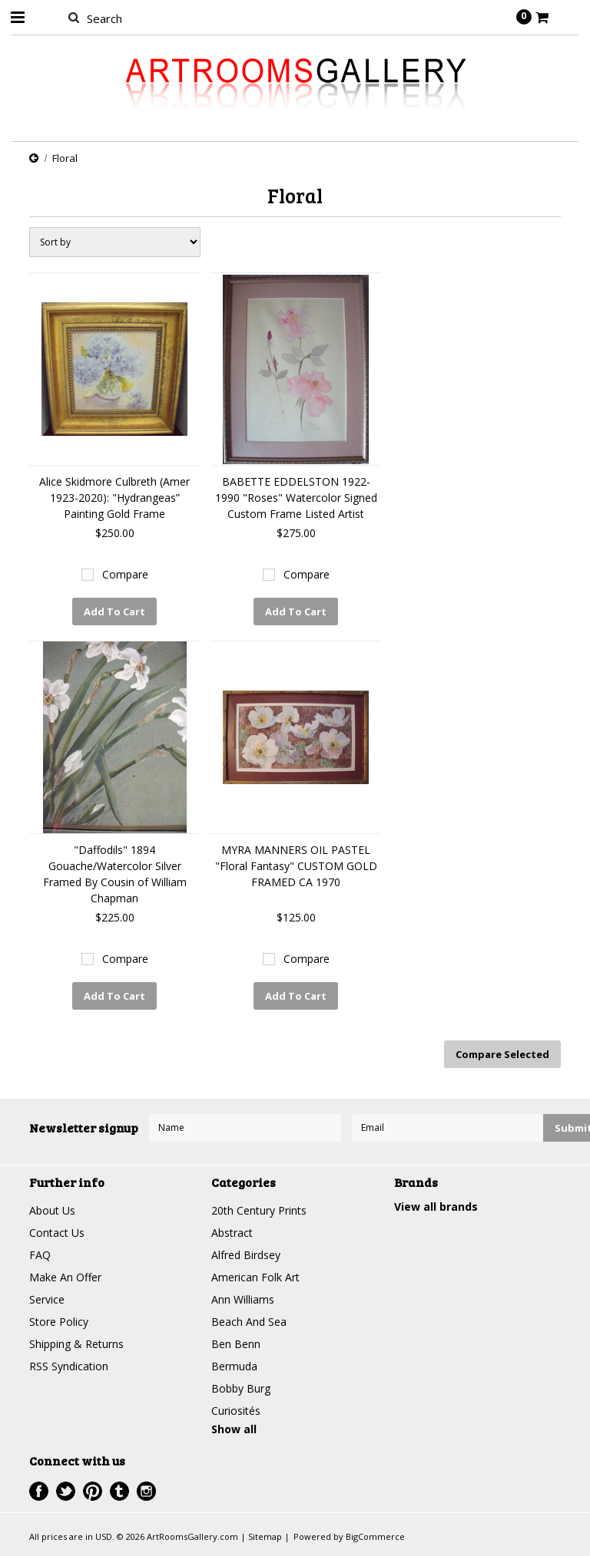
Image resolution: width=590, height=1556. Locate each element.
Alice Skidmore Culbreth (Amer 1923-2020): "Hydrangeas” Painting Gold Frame (114, 497)
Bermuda (234, 1366)
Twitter (65, 1491)
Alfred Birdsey (245, 1255)
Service (47, 1299)
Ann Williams (242, 1299)
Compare (125, 574)
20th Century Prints (259, 1210)
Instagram (146, 1491)
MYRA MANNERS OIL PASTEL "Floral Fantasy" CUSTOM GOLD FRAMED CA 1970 (296, 865)
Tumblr (119, 1491)
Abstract (232, 1232)
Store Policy (58, 1321)
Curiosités (235, 1410)
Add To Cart (114, 611)
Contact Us (57, 1232)
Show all (234, 1429)
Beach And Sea (249, 1321)
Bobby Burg (240, 1388)
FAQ (40, 1255)
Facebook (38, 1491)
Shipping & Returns (76, 1344)
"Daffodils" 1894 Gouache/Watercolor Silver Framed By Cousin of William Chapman (115, 873)
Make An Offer (65, 1277)
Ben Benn (235, 1344)
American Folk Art (255, 1277)
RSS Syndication (68, 1366)
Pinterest (92, 1491)
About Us (52, 1210)
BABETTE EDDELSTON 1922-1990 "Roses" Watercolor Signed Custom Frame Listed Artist (296, 497)
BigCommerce (375, 1536)
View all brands (436, 1206)
